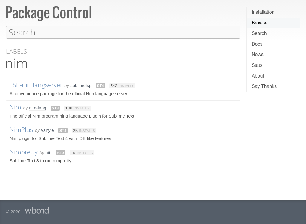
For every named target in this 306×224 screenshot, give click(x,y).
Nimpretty (24, 151)
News (258, 54)
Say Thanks (264, 86)
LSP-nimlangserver (36, 84)
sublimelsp (80, 85)
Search (259, 33)
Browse (259, 22)
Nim (15, 107)
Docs (257, 44)
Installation (263, 12)
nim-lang (37, 107)
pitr (48, 152)
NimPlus (21, 129)
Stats (257, 65)
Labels (16, 51)
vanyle (47, 129)
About (258, 75)
